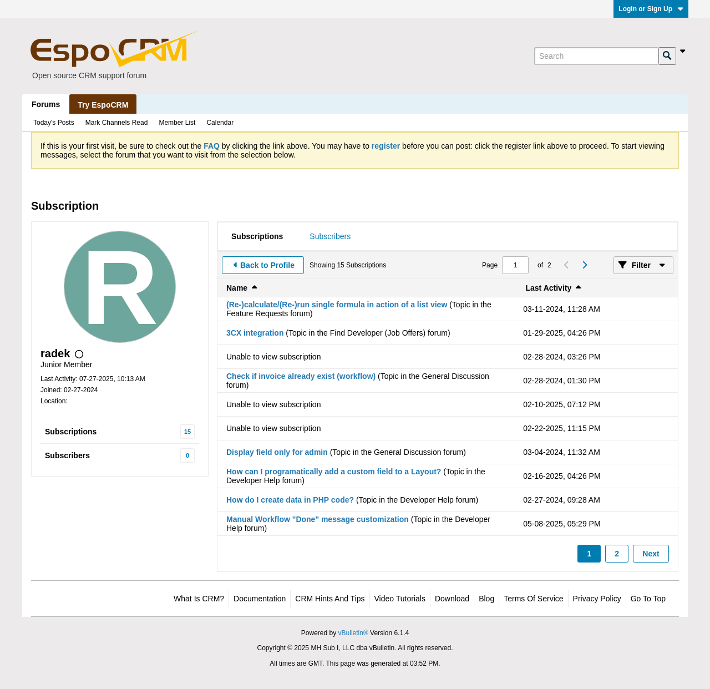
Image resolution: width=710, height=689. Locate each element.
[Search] (596, 56)
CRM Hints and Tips (329, 598)
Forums (46, 104)
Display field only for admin (277, 452)
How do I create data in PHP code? (290, 499)
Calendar (220, 122)
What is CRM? (199, 598)
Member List (177, 122)
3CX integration (254, 332)
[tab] (257, 236)
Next (650, 553)
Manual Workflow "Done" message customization (317, 519)
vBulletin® (353, 633)
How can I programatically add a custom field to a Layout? (333, 471)
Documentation (260, 598)
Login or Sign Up (650, 9)
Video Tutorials (399, 598)
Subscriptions (71, 431)
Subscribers (67, 455)
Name (236, 287)
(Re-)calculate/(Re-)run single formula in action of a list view (336, 304)
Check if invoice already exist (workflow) (301, 376)
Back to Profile (267, 265)
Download (452, 598)
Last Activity (549, 287)
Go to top (648, 598)
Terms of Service (533, 598)
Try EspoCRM (103, 104)
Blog (486, 598)
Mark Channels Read (116, 122)
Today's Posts (53, 122)
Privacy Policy (597, 598)
